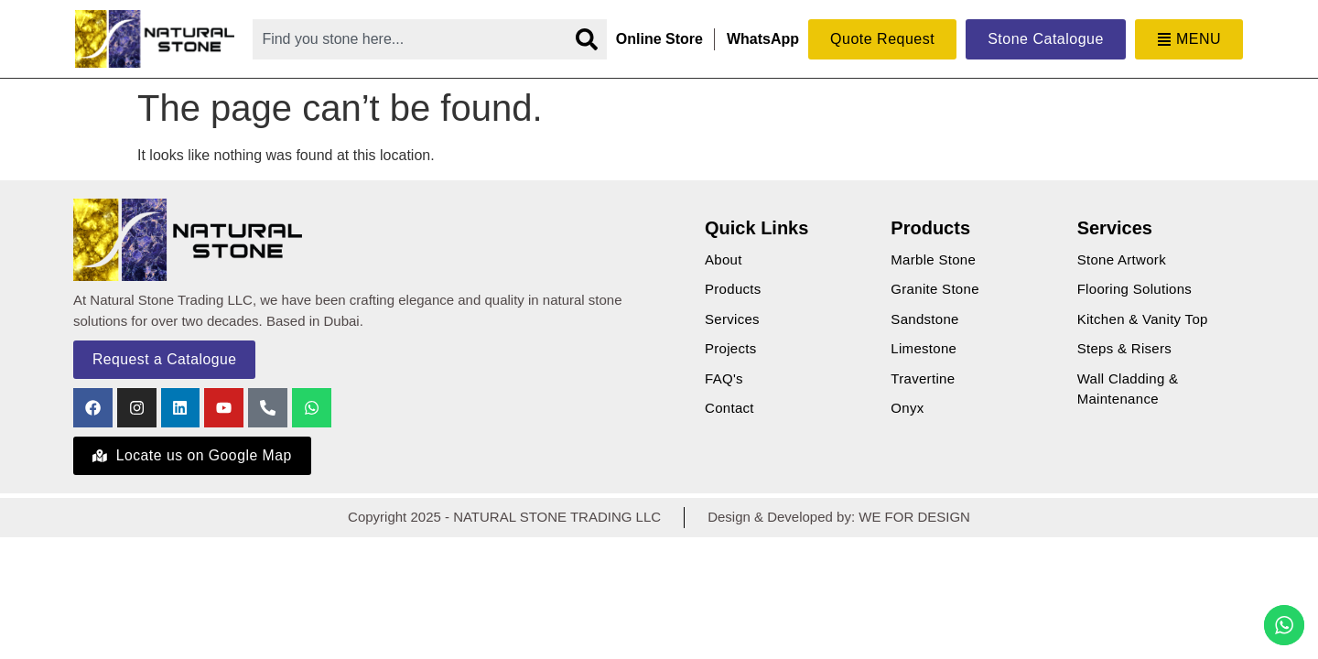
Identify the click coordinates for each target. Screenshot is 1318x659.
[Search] (587, 39)
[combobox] (409, 39)
